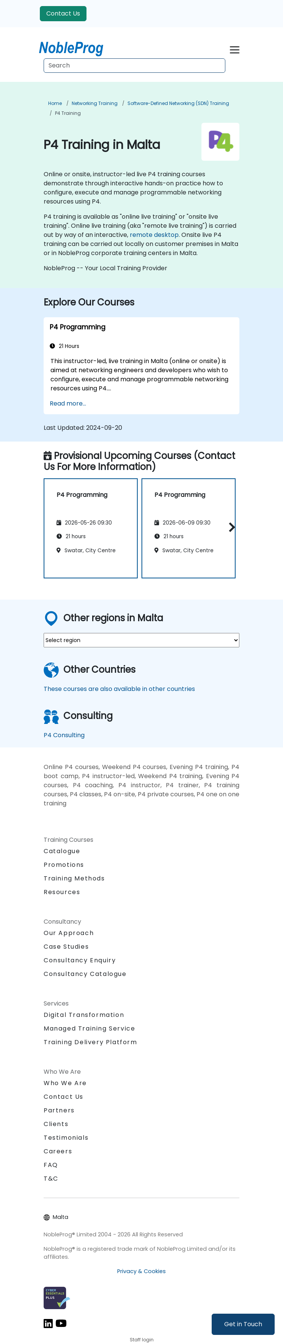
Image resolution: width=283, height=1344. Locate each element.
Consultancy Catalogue (85, 974)
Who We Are (65, 1083)
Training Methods (74, 878)
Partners (59, 1110)
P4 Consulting (64, 735)
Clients (56, 1124)
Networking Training (95, 103)
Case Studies (66, 946)
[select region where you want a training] (141, 640)
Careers (58, 1151)
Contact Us (63, 13)
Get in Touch (243, 1324)
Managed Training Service (89, 1028)
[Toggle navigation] (234, 48)
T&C (51, 1178)
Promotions (64, 864)
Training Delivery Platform (90, 1042)
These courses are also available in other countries (119, 689)
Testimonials (66, 1137)
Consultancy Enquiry (80, 960)
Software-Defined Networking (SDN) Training (178, 103)
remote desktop (154, 234)
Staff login (142, 1339)
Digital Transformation (84, 1014)
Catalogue (62, 851)
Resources (62, 892)
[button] (230, 527)
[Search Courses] (134, 65)
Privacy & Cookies (141, 1271)
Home (55, 103)
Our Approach (69, 933)
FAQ (51, 1165)
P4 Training (68, 113)
